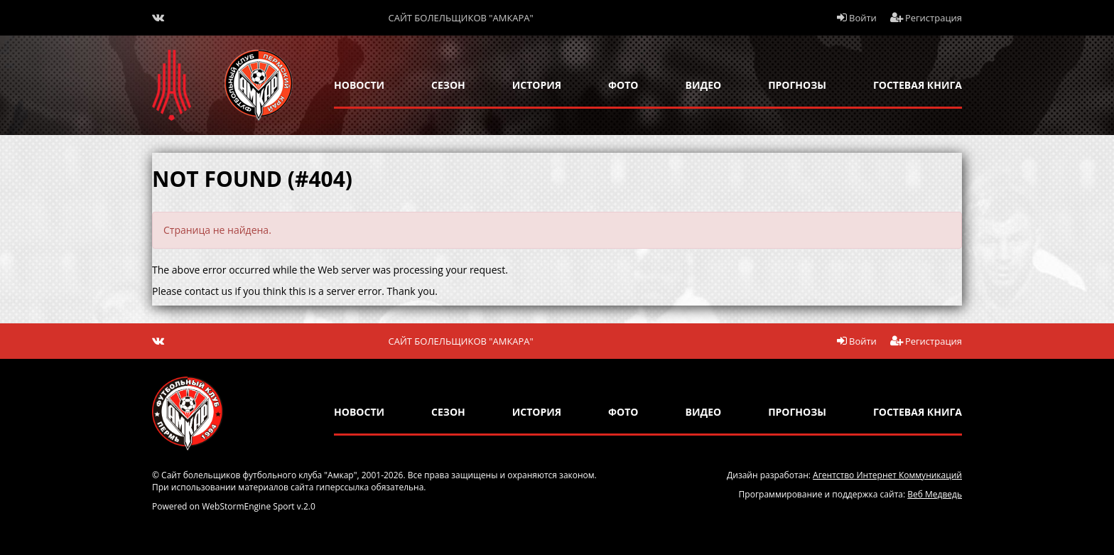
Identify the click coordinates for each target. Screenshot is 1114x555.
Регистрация (926, 17)
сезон (448, 85)
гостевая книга (917, 85)
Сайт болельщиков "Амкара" (461, 17)
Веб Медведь (934, 494)
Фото (623, 85)
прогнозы (797, 85)
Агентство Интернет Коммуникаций (887, 475)
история (536, 85)
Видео (704, 85)
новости (359, 85)
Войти (857, 17)
